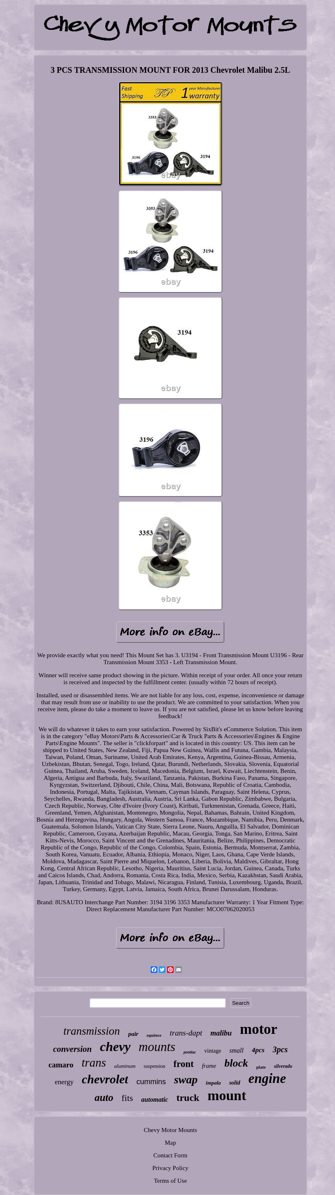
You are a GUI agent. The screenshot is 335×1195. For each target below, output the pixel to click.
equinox (154, 1035)
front (184, 1064)
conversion (72, 1049)
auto (104, 1097)
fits (127, 1098)
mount (227, 1095)
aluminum (125, 1066)
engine (267, 1078)
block (236, 1063)
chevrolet (105, 1079)
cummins (151, 1082)
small (236, 1050)
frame (209, 1065)
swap (186, 1079)
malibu (221, 1033)
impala (213, 1083)
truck (188, 1097)
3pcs (280, 1049)
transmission (91, 1031)
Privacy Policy (170, 1168)
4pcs (258, 1050)
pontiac (189, 1052)
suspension (154, 1066)
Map (170, 1142)
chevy (115, 1046)
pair (133, 1034)
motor (258, 1029)
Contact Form (171, 1155)
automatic (154, 1099)
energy (64, 1082)
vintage (212, 1051)
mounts (157, 1047)
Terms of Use (170, 1180)
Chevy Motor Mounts (170, 1130)
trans (93, 1062)
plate (261, 1067)
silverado (283, 1066)
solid (234, 1083)
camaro (60, 1064)
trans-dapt (186, 1033)
